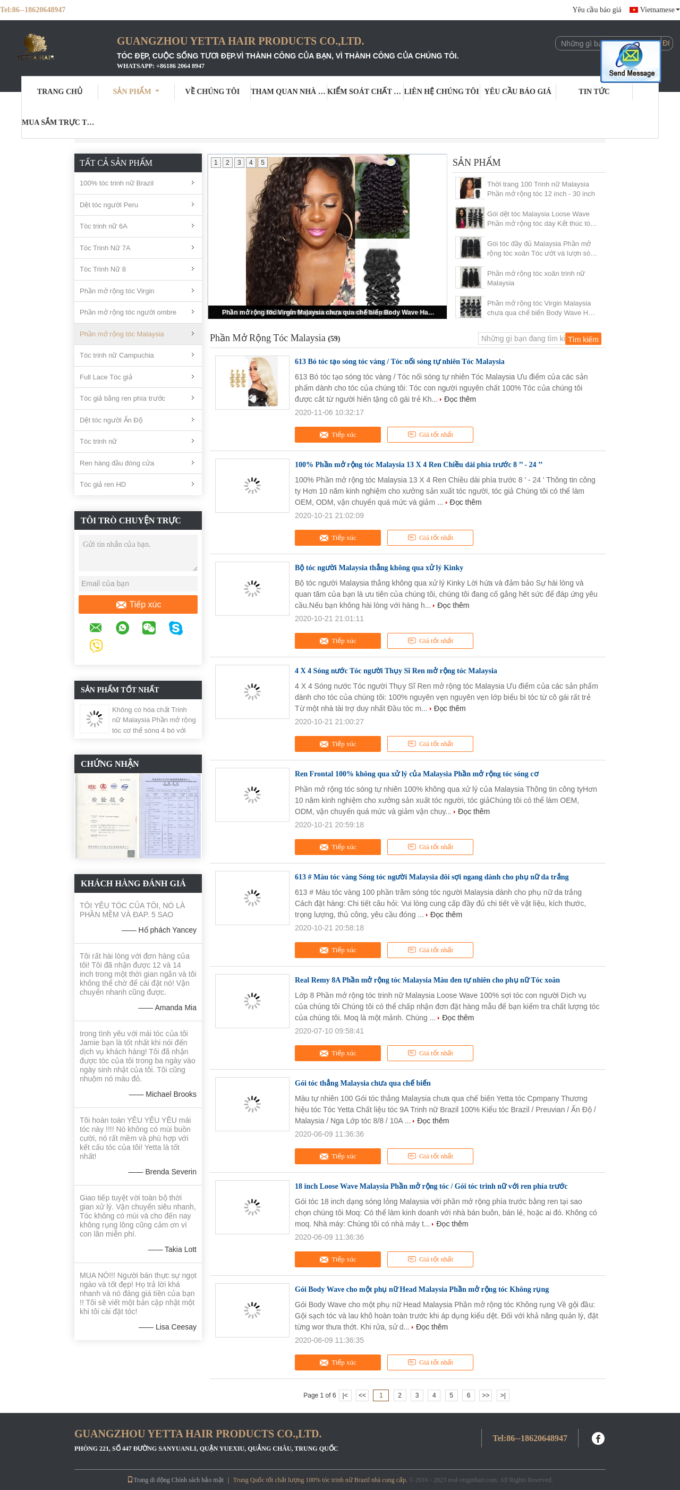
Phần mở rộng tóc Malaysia (122, 334)
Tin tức (594, 92)
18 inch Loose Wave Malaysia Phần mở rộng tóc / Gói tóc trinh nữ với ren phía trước (431, 1186)
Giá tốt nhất (430, 434)
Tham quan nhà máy (289, 92)
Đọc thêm (460, 399)
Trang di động (148, 1480)
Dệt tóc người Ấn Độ (111, 420)
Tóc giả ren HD (103, 484)
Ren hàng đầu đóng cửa (117, 463)
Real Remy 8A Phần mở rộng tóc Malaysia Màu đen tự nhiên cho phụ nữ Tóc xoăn (427, 980)
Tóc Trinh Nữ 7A (105, 248)
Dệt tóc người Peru (109, 205)
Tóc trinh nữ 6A (104, 226)
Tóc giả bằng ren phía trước (122, 398)
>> (485, 1395)
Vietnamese (660, 10)
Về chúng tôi (212, 92)
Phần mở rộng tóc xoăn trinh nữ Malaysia (536, 278)
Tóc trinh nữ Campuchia (117, 355)
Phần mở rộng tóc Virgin (117, 291)
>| (503, 1395)
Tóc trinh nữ (98, 441)
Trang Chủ (59, 92)
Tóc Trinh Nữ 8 (103, 269)
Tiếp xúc (138, 604)
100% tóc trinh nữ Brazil (117, 183)
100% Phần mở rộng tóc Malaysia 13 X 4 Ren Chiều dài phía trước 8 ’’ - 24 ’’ (418, 465)
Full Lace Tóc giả (106, 377)
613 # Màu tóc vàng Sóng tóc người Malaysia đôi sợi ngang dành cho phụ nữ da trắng (431, 877)
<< (362, 1395)
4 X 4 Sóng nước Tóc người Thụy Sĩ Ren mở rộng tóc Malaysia (396, 671)
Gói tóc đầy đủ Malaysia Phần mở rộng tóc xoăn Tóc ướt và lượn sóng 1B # (542, 249)
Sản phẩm (136, 92)
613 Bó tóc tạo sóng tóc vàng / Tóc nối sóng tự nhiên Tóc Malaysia (400, 362)
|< (345, 1395)
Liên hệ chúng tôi (441, 92)
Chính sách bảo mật (198, 1480)
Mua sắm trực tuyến (60, 122)
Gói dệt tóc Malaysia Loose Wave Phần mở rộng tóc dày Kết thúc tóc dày (540, 219)
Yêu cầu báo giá (596, 10)
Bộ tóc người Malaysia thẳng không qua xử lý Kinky (379, 568)
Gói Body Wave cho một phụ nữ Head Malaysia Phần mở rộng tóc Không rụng (422, 1289)
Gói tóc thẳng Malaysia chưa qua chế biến (363, 1083)
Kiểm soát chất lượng (365, 92)
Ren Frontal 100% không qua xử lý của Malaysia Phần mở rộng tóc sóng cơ (417, 774)
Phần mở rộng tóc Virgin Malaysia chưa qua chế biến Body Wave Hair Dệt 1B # (328, 312)
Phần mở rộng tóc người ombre (128, 312)
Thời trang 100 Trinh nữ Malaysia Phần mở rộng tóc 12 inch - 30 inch (541, 189)
